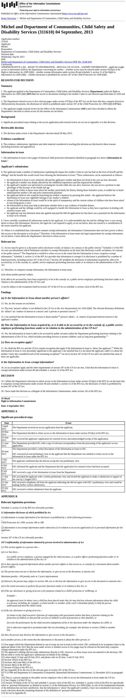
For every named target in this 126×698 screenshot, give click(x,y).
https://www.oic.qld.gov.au (75, 13)
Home (4, 18)
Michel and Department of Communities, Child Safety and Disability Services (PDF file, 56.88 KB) (46, 62)
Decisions (11, 18)
